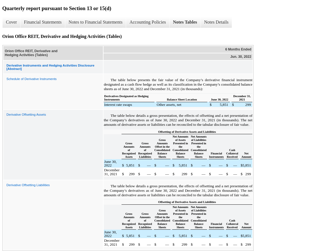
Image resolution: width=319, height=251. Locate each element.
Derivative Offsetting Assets (26, 114)
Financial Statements (43, 22)
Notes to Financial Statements (96, 22)
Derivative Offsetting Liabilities (28, 185)
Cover (11, 22)
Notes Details (216, 22)
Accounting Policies (147, 22)
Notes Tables (185, 22)
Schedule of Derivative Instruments (31, 79)
